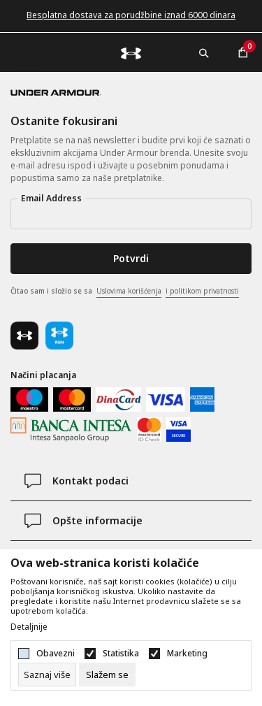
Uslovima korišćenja (128, 291)
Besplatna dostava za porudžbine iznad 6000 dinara (131, 15)
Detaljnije (29, 627)
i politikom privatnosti (202, 291)
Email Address (51, 198)
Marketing (187, 653)
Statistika (121, 653)
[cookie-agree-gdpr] (107, 674)
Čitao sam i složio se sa (124, 291)
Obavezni (55, 653)
